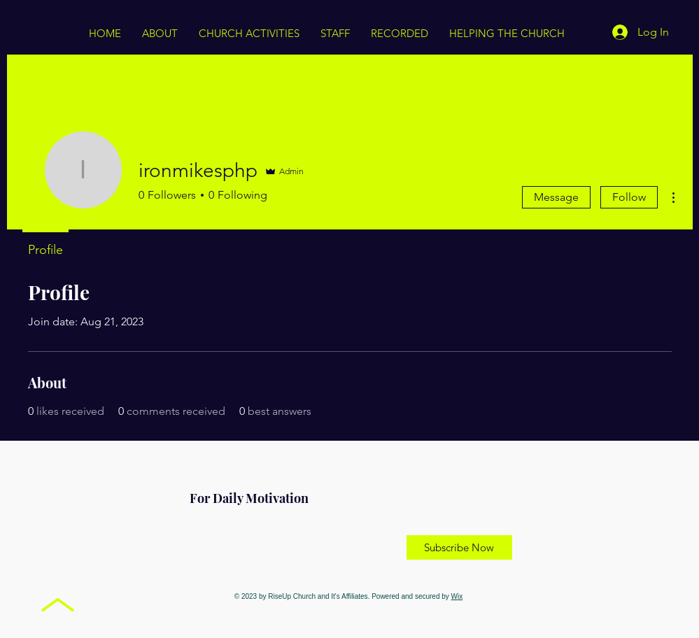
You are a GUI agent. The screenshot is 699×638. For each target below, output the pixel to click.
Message (556, 197)
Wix (457, 596)
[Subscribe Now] (459, 547)
